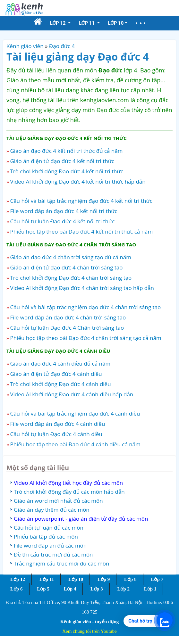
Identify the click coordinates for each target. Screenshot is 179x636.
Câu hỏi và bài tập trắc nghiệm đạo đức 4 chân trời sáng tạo (85, 307)
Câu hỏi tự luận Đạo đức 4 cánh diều (56, 434)
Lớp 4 (70, 588)
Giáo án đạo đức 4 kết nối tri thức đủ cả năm (66, 150)
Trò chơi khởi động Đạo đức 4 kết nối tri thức (66, 171)
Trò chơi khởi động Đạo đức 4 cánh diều (60, 384)
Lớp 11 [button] (87, 23)
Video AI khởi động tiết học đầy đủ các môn (68, 482)
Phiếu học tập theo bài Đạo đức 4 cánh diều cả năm (75, 444)
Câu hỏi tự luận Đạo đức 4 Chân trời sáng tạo (67, 327)
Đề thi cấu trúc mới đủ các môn (53, 554)
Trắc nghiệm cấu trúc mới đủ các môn (61, 563)
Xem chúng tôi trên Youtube (89, 631)
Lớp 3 (96, 588)
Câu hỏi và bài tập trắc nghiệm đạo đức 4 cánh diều (75, 413)
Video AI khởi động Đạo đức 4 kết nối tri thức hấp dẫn (77, 181)
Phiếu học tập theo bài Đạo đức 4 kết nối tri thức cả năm (81, 231)
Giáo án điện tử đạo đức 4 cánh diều (56, 373)
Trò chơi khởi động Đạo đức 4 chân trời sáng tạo (71, 277)
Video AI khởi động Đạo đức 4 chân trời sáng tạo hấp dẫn (82, 288)
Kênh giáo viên (25, 46)
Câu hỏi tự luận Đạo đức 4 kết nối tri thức (62, 221)
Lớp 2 (123, 588)
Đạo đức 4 (62, 46)
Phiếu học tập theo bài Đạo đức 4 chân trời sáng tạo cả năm (85, 338)
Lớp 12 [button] (58, 23)
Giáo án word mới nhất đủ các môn (58, 500)
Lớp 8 (130, 579)
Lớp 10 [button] (116, 23)
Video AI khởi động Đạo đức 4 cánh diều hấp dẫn (71, 394)
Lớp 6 (16, 588)
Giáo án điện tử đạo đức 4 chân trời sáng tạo (66, 267)
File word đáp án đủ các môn (50, 545)
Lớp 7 (157, 579)
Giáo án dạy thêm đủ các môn (51, 509)
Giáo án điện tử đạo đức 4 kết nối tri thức (62, 161)
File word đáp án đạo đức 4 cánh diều (57, 423)
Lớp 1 (150, 588)
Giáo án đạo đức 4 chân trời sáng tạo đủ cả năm (70, 257)
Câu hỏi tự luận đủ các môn (48, 527)
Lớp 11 (46, 579)
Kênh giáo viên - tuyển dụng (89, 621)
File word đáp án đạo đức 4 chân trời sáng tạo (68, 317)
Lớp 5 (43, 588)
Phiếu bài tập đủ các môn (46, 536)
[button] (140, 23)
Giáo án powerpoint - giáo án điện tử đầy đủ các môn (81, 518)
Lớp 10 (75, 579)
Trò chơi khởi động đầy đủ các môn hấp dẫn (69, 491)
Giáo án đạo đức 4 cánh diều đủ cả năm (60, 363)
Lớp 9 (104, 579)
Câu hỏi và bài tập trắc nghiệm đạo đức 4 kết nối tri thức (81, 200)
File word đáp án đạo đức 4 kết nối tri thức (63, 211)
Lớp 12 (17, 579)
